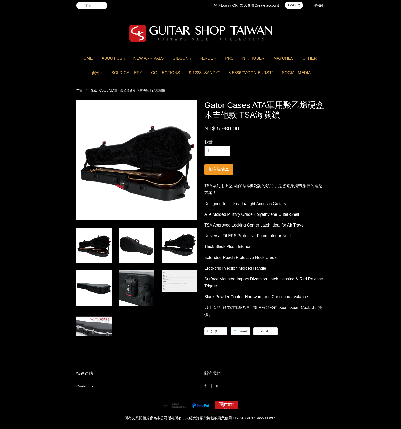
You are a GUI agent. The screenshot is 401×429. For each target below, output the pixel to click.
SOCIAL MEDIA (297, 73)
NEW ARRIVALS (148, 58)
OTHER (309, 58)
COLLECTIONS (165, 73)
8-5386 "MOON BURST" (251, 73)
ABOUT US (113, 58)
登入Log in (222, 5)
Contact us (84, 386)
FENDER (207, 58)
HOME (87, 58)
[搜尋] (91, 5)
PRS (229, 58)
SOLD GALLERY (126, 73)
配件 (97, 73)
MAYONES (283, 58)
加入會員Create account (259, 5)
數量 (208, 142)
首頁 (79, 90)
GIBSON (182, 58)
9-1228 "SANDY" (204, 73)
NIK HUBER (253, 58)
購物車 (319, 5)
